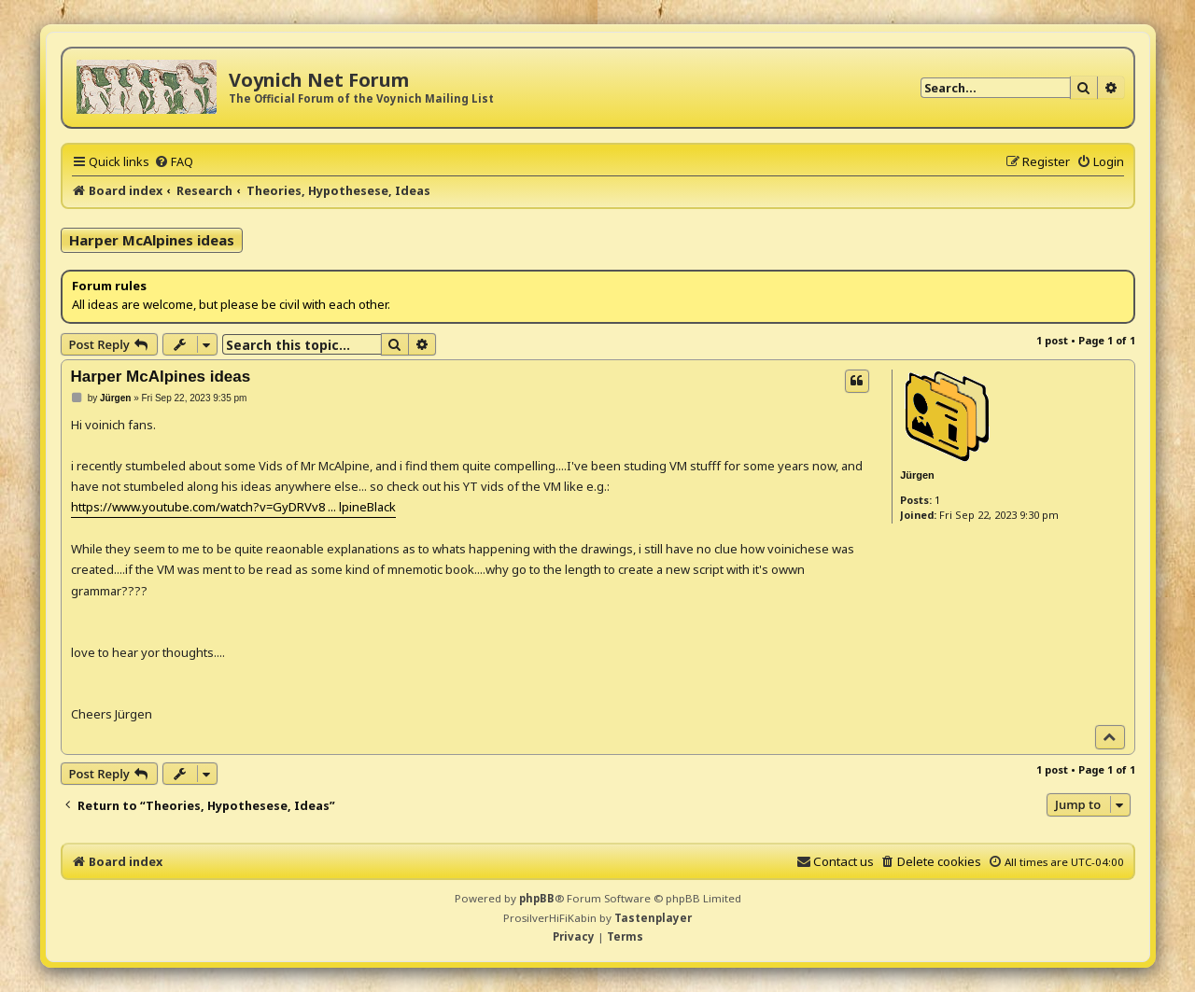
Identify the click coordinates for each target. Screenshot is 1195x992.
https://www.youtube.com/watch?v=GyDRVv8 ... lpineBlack (233, 506)
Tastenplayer (653, 918)
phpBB (537, 898)
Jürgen (917, 475)
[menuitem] (173, 161)
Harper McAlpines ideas (151, 240)
